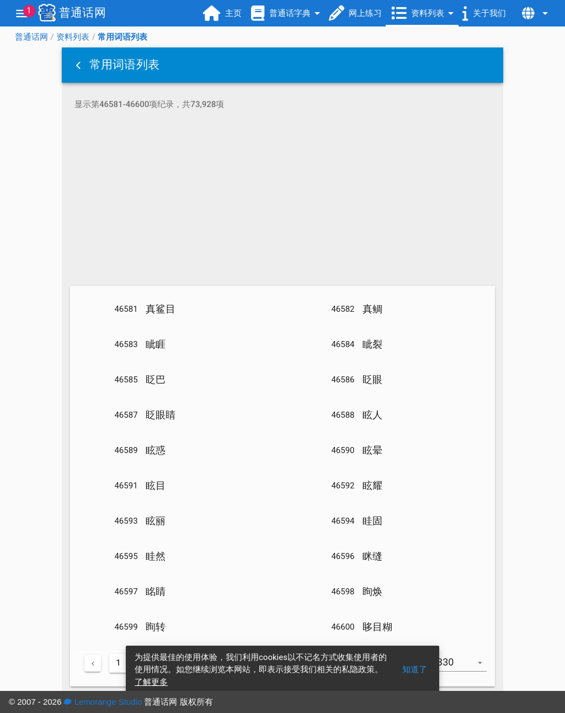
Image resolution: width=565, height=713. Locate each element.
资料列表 (72, 37)
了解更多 (151, 682)
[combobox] (463, 667)
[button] (79, 65)
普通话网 (31, 37)
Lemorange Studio (102, 701)
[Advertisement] (282, 200)
